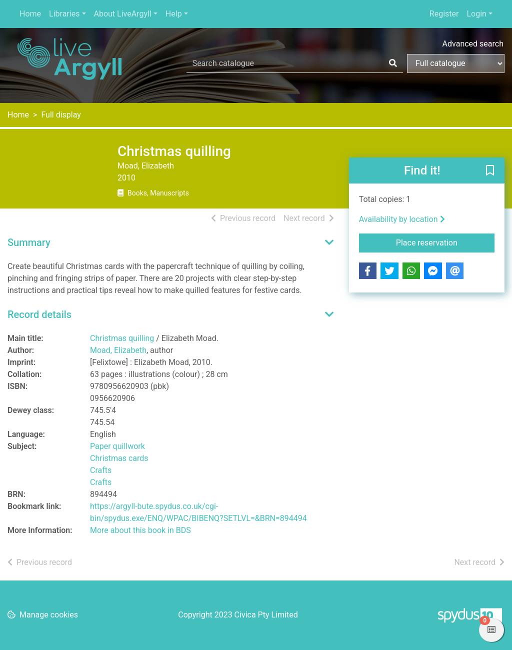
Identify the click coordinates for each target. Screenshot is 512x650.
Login (476, 13)
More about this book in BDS (140, 530)
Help (174, 13)
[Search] (393, 63)
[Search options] (455, 63)
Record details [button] (40, 314)
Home (30, 13)
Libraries (64, 13)
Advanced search (473, 43)
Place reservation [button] (445, 242)
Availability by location (402, 219)
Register (444, 13)
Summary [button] (29, 242)
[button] (490, 171)
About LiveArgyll (123, 13)
